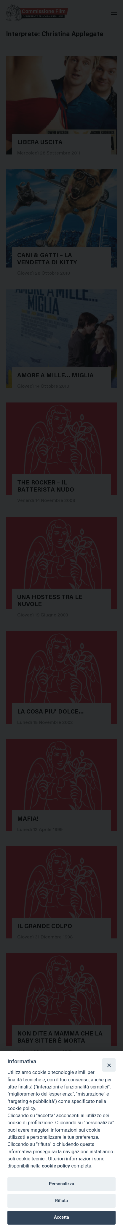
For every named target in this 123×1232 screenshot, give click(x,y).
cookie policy (56, 1166)
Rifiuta (61, 1200)
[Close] (108, 1064)
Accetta (61, 1217)
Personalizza (61, 1183)
